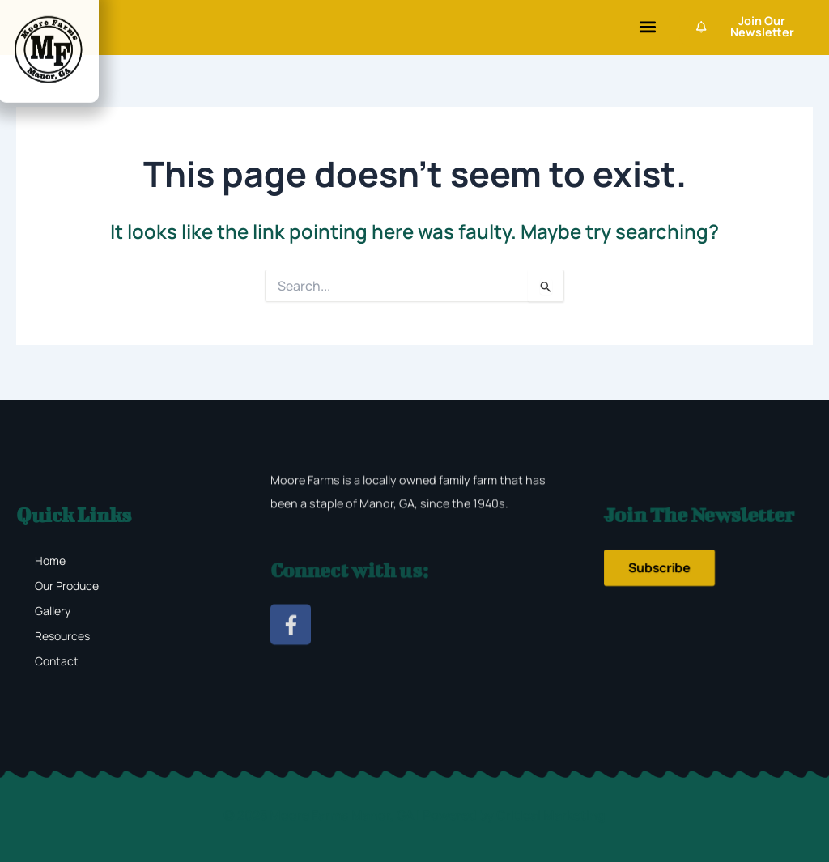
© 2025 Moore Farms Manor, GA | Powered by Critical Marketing (414, 815)
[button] (647, 27)
